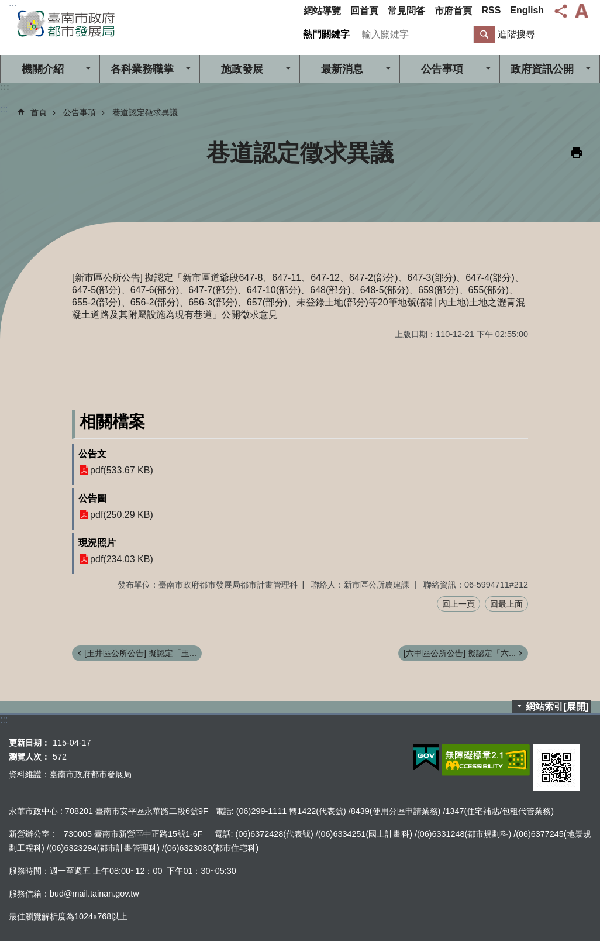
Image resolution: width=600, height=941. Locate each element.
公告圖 (92, 498)
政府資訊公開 (542, 69)
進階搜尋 (516, 34)
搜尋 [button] (484, 34)
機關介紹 (43, 69)
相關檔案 (112, 422)
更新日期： (29, 742)
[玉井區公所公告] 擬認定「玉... (140, 653)
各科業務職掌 (142, 69)
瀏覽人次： (29, 756)
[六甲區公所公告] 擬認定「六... (460, 653)
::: (12, 7)
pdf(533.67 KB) (121, 470)
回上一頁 (458, 604)
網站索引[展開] (557, 707)
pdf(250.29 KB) (121, 515)
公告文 (92, 454)
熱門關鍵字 (326, 34)
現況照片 (97, 543)
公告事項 (442, 69)
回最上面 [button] (506, 604)
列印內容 (576, 152)
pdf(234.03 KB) (121, 559)
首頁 (38, 112)
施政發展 (242, 69)
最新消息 (342, 69)
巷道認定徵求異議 (145, 112)
